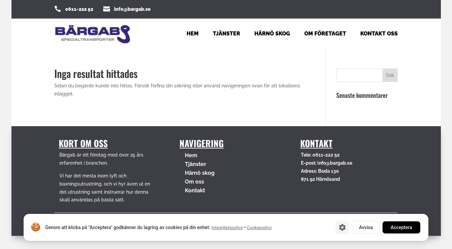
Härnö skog (200, 173)
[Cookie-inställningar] (342, 227)
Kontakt (195, 190)
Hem (193, 34)
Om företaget (325, 34)
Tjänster (226, 34)
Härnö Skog (272, 34)
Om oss (194, 181)
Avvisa (366, 227)
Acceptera (401, 227)
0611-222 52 (79, 9)
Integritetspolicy (227, 227)
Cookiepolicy (259, 227)
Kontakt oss (379, 34)
